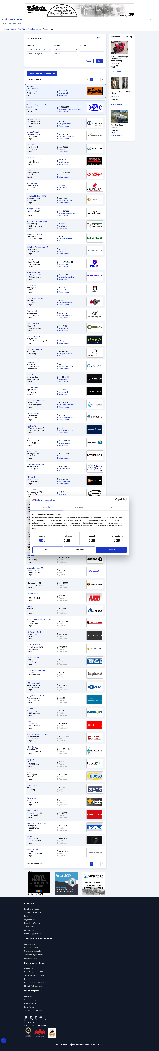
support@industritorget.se (35, 1025)
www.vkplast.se (63, 469)
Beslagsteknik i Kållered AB (36, 670)
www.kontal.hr (63, 264)
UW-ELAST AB (32, 451)
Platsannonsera (30, 930)
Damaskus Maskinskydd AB (36, 196)
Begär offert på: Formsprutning (42, 74)
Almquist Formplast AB (35, 568)
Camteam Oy (31, 170)
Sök (99, 61)
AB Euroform (31, 490)
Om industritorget (30, 1000)
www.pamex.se (63, 328)
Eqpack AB (31, 836)
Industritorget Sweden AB (35, 1020)
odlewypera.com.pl (64, 341)
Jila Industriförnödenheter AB (37, 247)
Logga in (148, 19)
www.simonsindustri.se (66, 417)
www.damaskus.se (64, 200)
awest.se (61, 149)
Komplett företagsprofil (33, 909)
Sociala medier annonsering (34, 975)
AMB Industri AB (32, 594)
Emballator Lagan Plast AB (36, 823)
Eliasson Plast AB (33, 811)
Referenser (28, 996)
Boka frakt (28, 916)
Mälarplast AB (32, 311)
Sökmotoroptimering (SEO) (34, 972)
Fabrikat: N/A (116, 63)
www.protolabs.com (65, 366)
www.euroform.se (64, 494)
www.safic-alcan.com (65, 405)
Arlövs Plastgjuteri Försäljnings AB (39, 619)
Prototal (30, 375)
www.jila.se (61, 251)
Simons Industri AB (33, 413)
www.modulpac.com (65, 290)
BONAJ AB (30, 158)
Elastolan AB (31, 798)
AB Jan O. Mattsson (34, 119)
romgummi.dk (62, 392)
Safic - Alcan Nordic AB (35, 400)
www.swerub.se (63, 443)
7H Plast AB (31, 477)
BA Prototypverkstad (34, 645)
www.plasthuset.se (64, 354)
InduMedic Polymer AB (35, 234)
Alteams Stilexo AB (34, 581)
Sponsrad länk (29, 944)
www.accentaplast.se (65, 136)
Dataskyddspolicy (30, 1003)
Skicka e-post (63, 95)
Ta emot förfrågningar (32, 912)
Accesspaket (29, 927)
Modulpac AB (31, 285)
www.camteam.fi (64, 175)
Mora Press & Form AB (35, 298)
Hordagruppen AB (33, 209)
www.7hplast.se (63, 481)
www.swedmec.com (65, 430)
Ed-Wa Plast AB (32, 785)
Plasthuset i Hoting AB (35, 349)
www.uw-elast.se (64, 456)
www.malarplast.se (64, 315)
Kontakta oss (29, 1007)
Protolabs (30, 362)
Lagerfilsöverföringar (32, 923)
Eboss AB (30, 772)
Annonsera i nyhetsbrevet (33, 955)
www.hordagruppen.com (66, 213)
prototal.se (62, 379)
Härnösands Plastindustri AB (37, 221)
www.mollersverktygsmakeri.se (69, 109)
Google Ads (28, 968)
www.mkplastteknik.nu (66, 277)
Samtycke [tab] (46, 507)
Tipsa (100, 38)
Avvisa (47, 549)
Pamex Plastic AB (33, 324)
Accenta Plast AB (33, 132)
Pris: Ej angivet (117, 71)
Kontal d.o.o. (31, 260)
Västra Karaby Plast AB (35, 464)
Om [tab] (112, 507)
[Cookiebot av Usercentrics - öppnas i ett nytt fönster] (117, 499)
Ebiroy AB (30, 760)
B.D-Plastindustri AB (34, 632)
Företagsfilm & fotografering (35, 982)
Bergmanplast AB (33, 657)
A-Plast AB (31, 606)
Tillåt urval (79, 549)
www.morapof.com (64, 302)
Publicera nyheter (30, 958)
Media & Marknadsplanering (34, 986)
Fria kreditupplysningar (32, 934)
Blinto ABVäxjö (114, 100)
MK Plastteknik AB (33, 273)
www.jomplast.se (64, 124)
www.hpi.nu (62, 226)
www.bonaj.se (63, 162)
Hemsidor (27, 979)
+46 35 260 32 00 (32, 1023)
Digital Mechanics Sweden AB (37, 734)
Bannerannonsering (31, 947)
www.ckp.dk (62, 188)
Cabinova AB (31, 709)
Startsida (5, 29)
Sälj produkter (29, 920)
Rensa (88, 61)
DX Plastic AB (32, 747)
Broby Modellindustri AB (35, 696)
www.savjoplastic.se (65, 93)
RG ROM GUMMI (32, 388)
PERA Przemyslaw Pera (35, 336)
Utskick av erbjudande (32, 951)
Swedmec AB (31, 426)
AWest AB (30, 145)
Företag (13, 29)
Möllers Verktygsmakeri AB (36, 105)
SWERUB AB (31, 439)
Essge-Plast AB (32, 849)
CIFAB (29, 721)
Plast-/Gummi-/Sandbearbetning (29, 29)
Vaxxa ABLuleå (114, 67)
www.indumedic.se (64, 239)
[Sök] (153, 24)
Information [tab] (79, 507)
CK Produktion (32, 183)
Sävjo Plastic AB (32, 89)
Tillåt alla (111, 549)
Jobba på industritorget (33, 1010)
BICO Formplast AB (33, 683)
